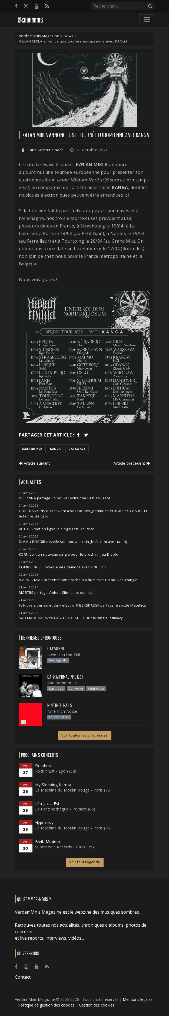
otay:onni (55, 648)
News (69, 35)
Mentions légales (138, 999)
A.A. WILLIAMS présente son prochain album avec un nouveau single (78, 580)
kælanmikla (32, 449)
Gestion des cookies (96, 1005)
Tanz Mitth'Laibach (45, 149)
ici (126, 195)
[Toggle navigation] (146, 19)
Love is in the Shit (64, 654)
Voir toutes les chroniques (84, 735)
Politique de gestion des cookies (46, 1005)
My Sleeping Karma (53, 784)
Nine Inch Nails (59, 705)
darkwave (76, 449)
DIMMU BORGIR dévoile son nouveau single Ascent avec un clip (74, 541)
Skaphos (43, 765)
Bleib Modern (47, 841)
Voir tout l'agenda (84, 862)
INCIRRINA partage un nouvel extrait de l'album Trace (65, 498)
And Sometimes (62, 682)
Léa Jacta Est (47, 803)
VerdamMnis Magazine (39, 35)
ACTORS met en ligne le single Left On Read (57, 529)
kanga (55, 449)
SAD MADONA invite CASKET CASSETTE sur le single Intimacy (71, 618)
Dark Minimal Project (65, 677)
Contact (23, 977)
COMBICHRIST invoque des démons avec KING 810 (62, 567)
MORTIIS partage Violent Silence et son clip (56, 592)
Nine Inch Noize (62, 711)
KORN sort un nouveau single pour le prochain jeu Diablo (68, 554)
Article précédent (132, 463)
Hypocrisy (44, 822)
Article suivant (34, 463)
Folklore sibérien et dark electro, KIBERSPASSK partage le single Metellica (82, 605)
